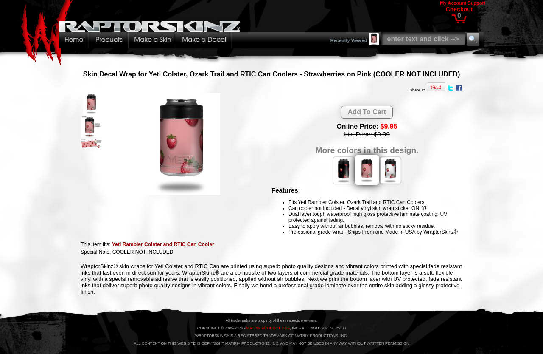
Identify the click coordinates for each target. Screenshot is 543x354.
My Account (453, 3)
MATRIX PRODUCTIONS (268, 328)
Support (476, 3)
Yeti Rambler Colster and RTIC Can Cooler (163, 244)
